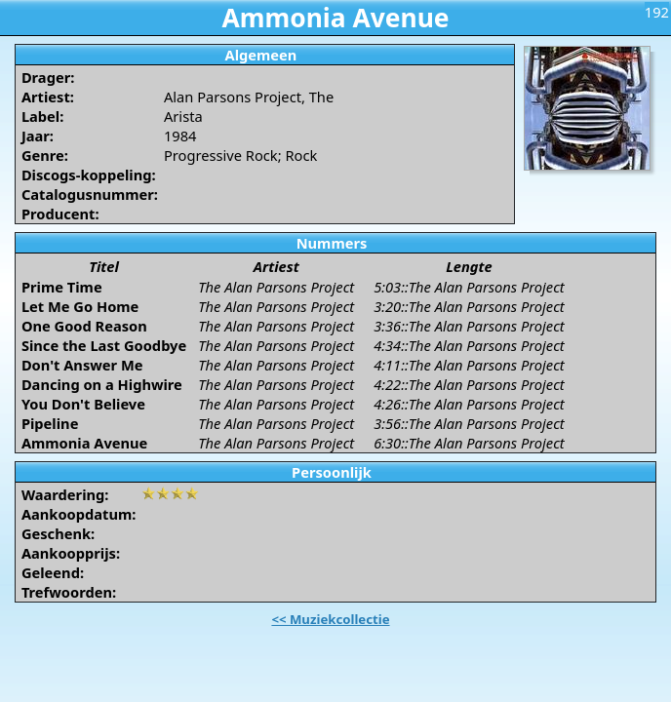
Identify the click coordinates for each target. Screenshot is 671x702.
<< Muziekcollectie (330, 619)
